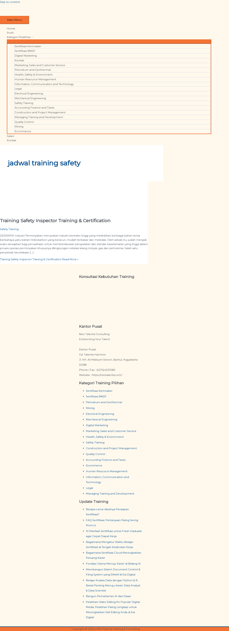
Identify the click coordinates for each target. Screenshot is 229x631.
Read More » (39, 259)
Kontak (19, 60)
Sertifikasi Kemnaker (28, 46)
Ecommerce (23, 131)
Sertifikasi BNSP (25, 50)
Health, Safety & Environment (33, 74)
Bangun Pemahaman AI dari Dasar (108, 596)
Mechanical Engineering (30, 98)
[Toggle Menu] (109, 41)
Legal (18, 88)
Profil (10, 32)
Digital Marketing (26, 55)
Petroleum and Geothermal (33, 69)
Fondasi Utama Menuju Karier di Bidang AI (113, 563)
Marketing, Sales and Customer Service (40, 65)
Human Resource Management (35, 79)
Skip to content (10, 2)
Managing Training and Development (39, 117)
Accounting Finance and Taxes (34, 107)
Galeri (10, 136)
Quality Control (24, 122)
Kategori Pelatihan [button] (19, 37)
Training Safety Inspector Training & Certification (55, 220)
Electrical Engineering (29, 93)
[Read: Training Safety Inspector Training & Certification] (23, 211)
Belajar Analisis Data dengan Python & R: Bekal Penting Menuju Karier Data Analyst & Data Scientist (113, 585)
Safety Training (24, 103)
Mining (19, 126)
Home (11, 28)
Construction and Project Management (40, 112)
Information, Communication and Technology (44, 84)
